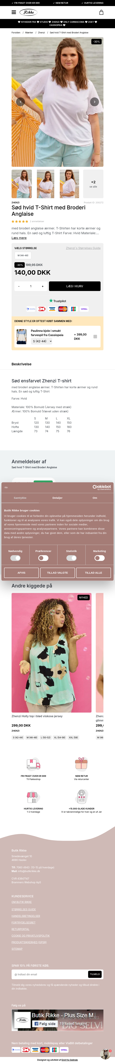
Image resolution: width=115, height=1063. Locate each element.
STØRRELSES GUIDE (24, 909)
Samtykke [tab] (20, 497)
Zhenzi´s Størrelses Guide (83, 248)
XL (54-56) (59, 737)
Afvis (21, 572)
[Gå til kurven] (99, 12)
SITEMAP (17, 948)
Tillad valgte (57, 572)
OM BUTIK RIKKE (22, 901)
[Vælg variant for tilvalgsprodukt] (41, 341)
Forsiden (16, 32)
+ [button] (43, 286)
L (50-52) (46, 737)
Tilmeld (95, 974)
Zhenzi (41, 32)
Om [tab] (95, 497)
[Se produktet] (22, 336)
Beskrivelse (22, 364)
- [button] (18, 286)
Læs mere (19, 238)
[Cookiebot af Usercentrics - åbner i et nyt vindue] (95, 487)
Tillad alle (93, 572)
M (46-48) (32, 737)
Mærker (29, 32)
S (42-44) (18, 737)
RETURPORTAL (20, 929)
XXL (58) (73, 737)
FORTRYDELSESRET (23, 922)
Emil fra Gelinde (70, 1060)
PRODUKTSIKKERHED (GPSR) (29, 942)
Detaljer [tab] (57, 497)
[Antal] (30, 286)
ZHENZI (15, 202)
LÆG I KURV (74, 286)
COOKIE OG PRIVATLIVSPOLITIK (31, 935)
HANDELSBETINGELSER (26, 916)
